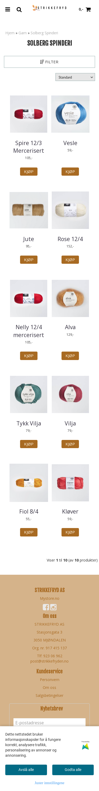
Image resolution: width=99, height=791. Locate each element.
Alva (70, 327)
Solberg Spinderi (44, 32)
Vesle (70, 143)
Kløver (70, 511)
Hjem (10, 32)
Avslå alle (26, 770)
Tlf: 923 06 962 (49, 655)
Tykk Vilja (28, 423)
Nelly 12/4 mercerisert (28, 330)
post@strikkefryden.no (49, 661)
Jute (28, 239)
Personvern (49, 679)
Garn (22, 32)
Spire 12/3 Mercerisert (28, 146)
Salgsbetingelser (49, 695)
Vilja (70, 423)
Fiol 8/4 (28, 511)
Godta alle (73, 770)
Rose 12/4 (70, 239)
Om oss (49, 687)
